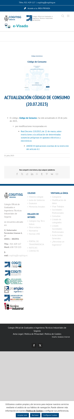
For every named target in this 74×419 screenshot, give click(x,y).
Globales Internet (64, 337)
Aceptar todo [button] (22, 415)
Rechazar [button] (35, 415)
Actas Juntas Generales (57, 237)
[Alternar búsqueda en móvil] (62, 15)
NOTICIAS (33, 247)
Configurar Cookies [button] (50, 415)
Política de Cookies (53, 334)
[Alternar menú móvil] (68, 15)
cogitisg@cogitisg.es (46, 2)
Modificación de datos (59, 202)
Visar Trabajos (58, 206)
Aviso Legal (18, 334)
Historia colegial (36, 196)
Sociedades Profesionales (58, 211)
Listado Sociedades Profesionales (58, 228)
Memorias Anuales (37, 206)
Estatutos (33, 203)
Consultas (56, 216)
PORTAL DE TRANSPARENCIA (36, 243)
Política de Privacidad (33, 334)
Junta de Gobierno (37, 200)
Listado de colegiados (57, 221)
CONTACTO (34, 251)
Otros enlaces (35, 227)
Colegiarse (56, 196)
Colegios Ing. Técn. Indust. (37, 222)
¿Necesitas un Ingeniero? (58, 243)
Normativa (33, 230)
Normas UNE (34, 234)
